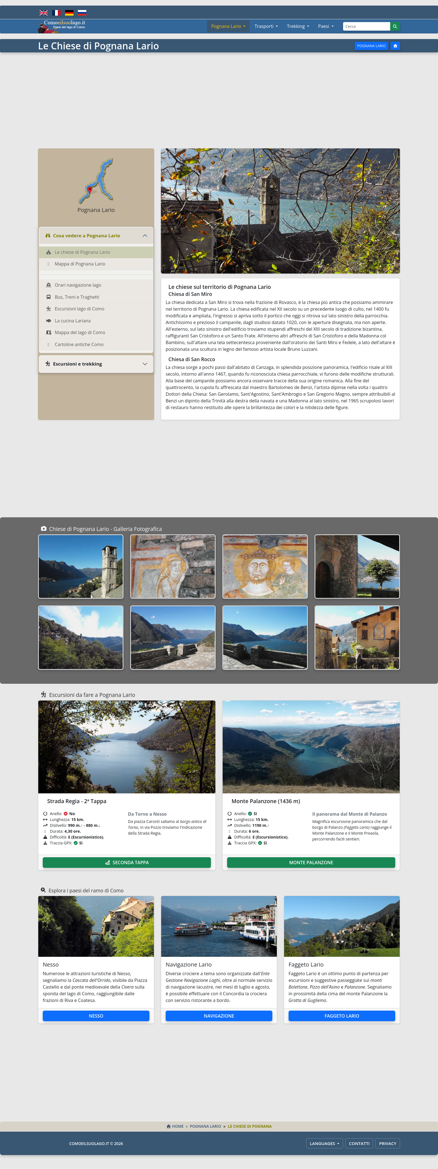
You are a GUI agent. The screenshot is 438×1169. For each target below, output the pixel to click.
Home (175, 1126)
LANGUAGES (323, 1143)
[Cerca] (367, 26)
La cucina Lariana (68, 321)
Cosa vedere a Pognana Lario (82, 235)
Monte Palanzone (311, 862)
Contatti (359, 1143)
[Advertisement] (219, 100)
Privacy (387, 1143)
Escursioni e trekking (73, 364)
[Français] (56, 12)
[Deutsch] (69, 12)
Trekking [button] (296, 26)
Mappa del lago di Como (75, 332)
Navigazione (219, 1016)
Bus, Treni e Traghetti (72, 297)
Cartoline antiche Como (75, 344)
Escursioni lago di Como (75, 309)
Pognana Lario (371, 45)
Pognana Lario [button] (226, 26)
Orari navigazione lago (73, 285)
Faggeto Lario (342, 1016)
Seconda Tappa (127, 862)
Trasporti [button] (264, 26)
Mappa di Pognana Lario (75, 264)
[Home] (395, 46)
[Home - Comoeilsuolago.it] (61, 26)
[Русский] (82, 12)
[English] (43, 12)
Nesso (96, 1016)
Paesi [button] (324, 26)
